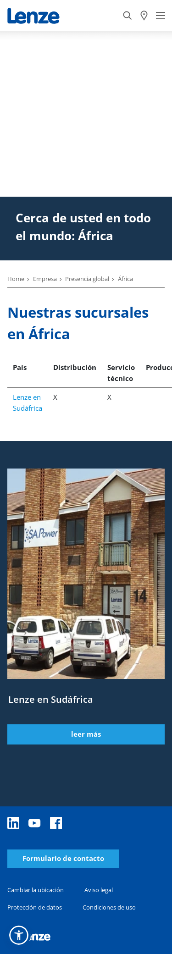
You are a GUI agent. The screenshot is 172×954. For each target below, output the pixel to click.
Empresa (45, 279)
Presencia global (87, 279)
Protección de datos (34, 907)
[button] (18, 935)
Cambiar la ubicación (35, 890)
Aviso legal (98, 890)
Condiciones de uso (109, 907)
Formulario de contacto (63, 858)
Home (15, 279)
